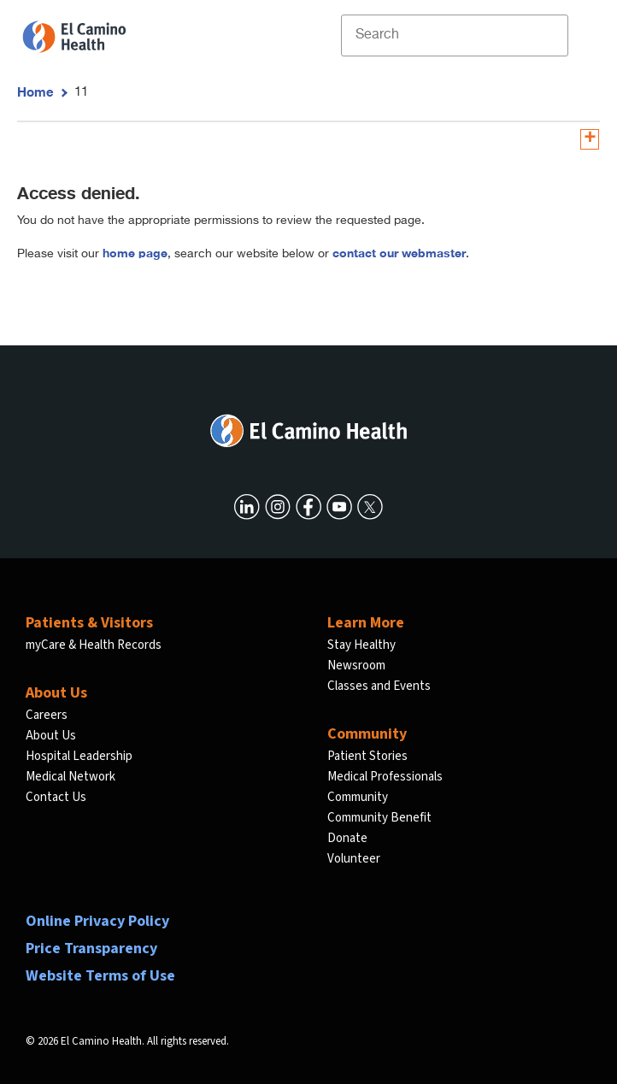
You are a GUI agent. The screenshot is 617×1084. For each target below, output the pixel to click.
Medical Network (70, 777)
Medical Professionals (385, 777)
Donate (347, 838)
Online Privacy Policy (97, 921)
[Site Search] (454, 35)
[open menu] (582, 35)
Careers (47, 715)
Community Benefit (379, 818)
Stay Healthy (361, 645)
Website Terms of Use (100, 976)
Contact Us (56, 797)
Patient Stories (367, 756)
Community (357, 797)
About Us (51, 736)
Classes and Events (379, 686)
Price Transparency (91, 948)
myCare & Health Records (94, 645)
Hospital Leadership (79, 756)
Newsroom (356, 666)
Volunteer (353, 859)
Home (35, 91)
